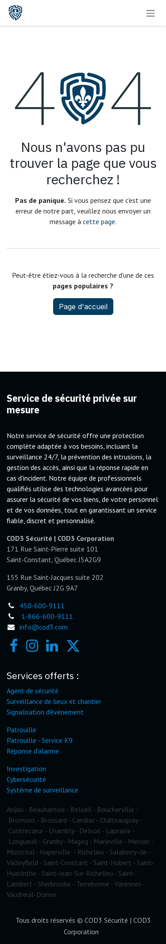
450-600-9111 (42, 605)
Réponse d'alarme (33, 750)
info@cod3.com (43, 626)
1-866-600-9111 (47, 616)
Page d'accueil (83, 306)
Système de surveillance (42, 789)
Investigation (26, 768)
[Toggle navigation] (150, 13)
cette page (99, 221)
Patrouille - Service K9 (40, 740)
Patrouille (21, 729)
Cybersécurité (26, 779)
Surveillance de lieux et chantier (54, 701)
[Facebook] (13, 646)
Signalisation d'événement (45, 711)
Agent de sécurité (32, 690)
